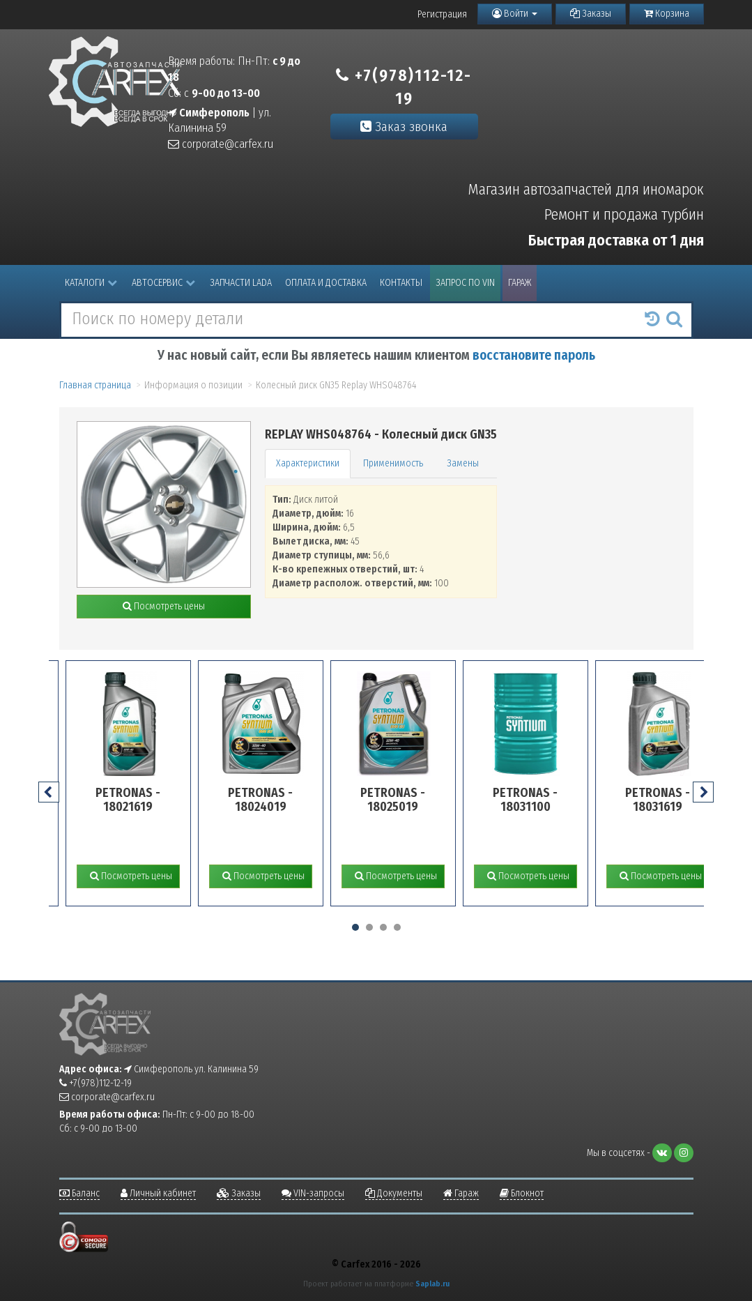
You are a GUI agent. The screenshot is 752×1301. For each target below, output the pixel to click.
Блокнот (522, 1193)
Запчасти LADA (241, 283)
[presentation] (48, 792)
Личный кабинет (158, 1193)
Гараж (519, 283)
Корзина (666, 14)
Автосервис (163, 283)
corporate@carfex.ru (220, 144)
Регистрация (442, 14)
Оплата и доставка (326, 283)
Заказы (590, 14)
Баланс (79, 1193)
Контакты (401, 283)
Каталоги (91, 283)
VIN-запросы (313, 1193)
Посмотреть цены (164, 606)
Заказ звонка (403, 127)
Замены (463, 463)
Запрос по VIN (465, 283)
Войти (514, 14)
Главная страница (95, 385)
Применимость (393, 463)
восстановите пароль (534, 355)
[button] (355, 927)
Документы (393, 1193)
